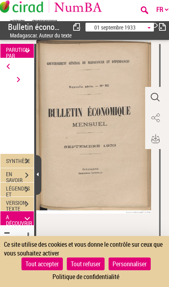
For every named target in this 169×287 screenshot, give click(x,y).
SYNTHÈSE (20, 161)
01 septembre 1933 (115, 27)
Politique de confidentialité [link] (85, 276)
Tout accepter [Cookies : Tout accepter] (42, 263)
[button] (155, 97)
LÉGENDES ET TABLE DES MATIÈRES (20, 190)
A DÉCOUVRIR (19, 218)
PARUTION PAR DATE (19, 51)
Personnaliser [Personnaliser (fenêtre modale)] (130, 263)
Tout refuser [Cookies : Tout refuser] (86, 263)
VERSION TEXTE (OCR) (20, 205)
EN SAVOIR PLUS (20, 176)
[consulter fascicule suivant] (162, 27)
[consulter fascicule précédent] (77, 27)
